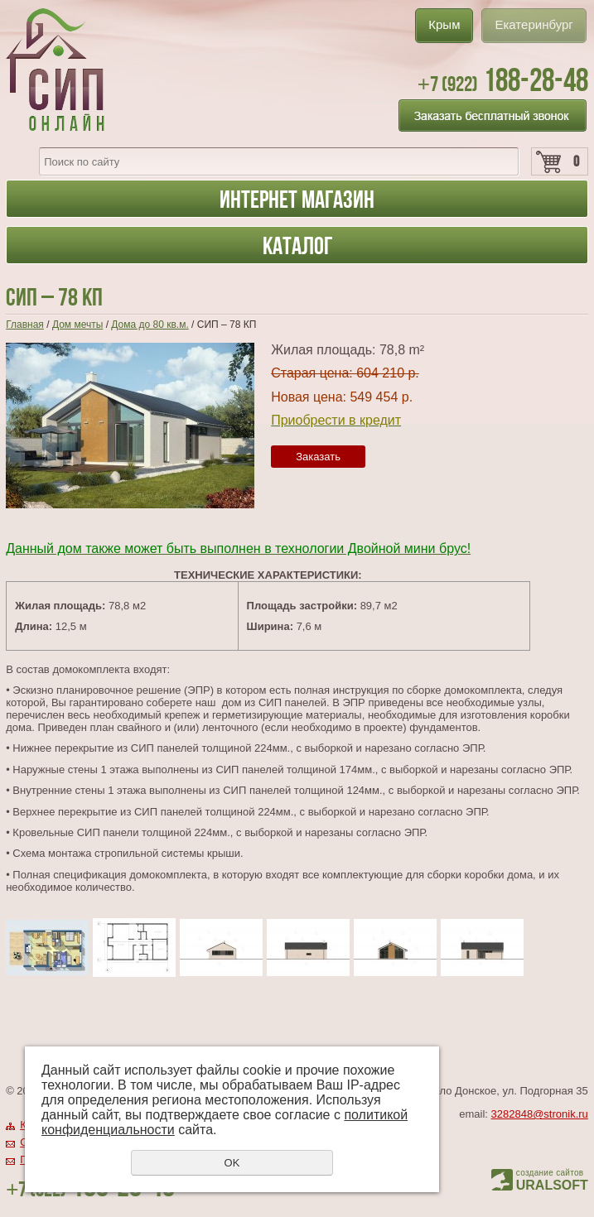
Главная (25, 324)
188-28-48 (503, 80)
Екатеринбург (533, 24)
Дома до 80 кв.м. (149, 324)
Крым (444, 24)
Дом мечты (77, 324)
